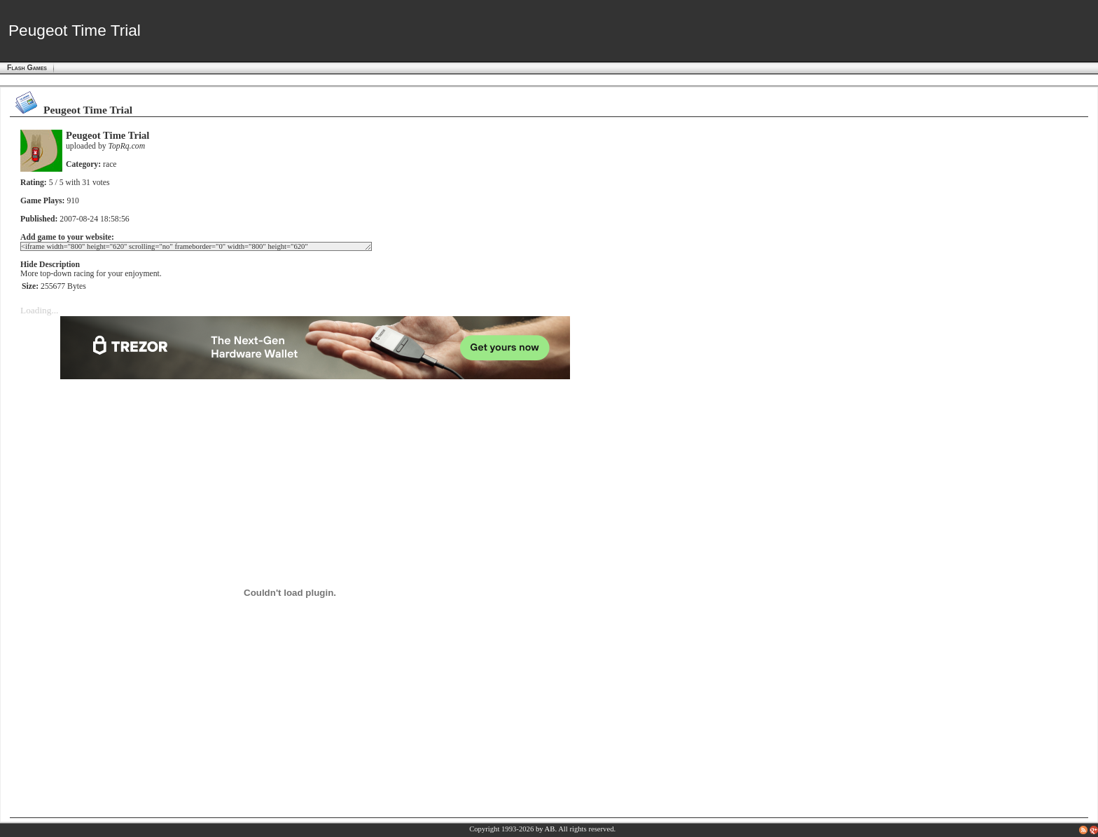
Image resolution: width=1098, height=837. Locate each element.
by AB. (546, 829)
